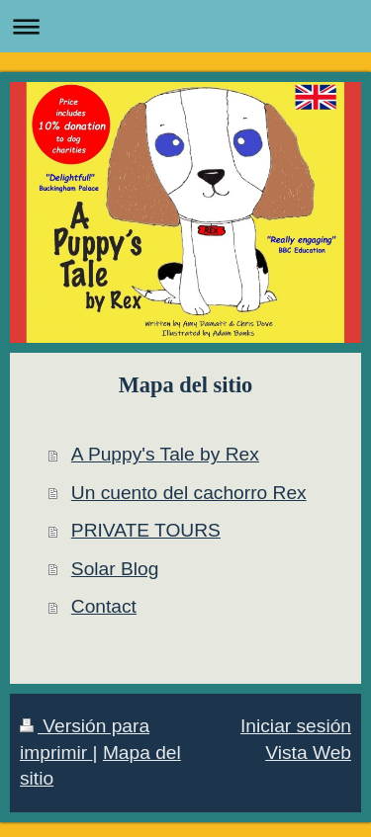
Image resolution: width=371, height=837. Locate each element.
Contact (104, 606)
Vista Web (308, 752)
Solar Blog (115, 568)
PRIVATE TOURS (146, 530)
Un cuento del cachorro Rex (189, 492)
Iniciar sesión (295, 725)
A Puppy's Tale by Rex (165, 454)
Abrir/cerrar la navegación (185, 26)
